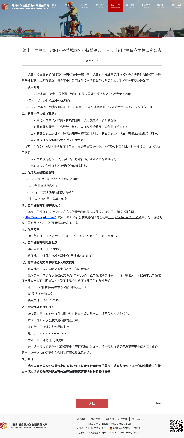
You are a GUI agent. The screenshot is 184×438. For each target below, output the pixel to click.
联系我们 (81, 419)
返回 (92, 403)
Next (159, 403)
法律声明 (109, 419)
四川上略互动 (94, 433)
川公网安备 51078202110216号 (125, 428)
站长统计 (134, 433)
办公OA (136, 419)
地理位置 (95, 419)
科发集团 (122, 419)
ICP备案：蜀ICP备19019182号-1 (91, 428)
